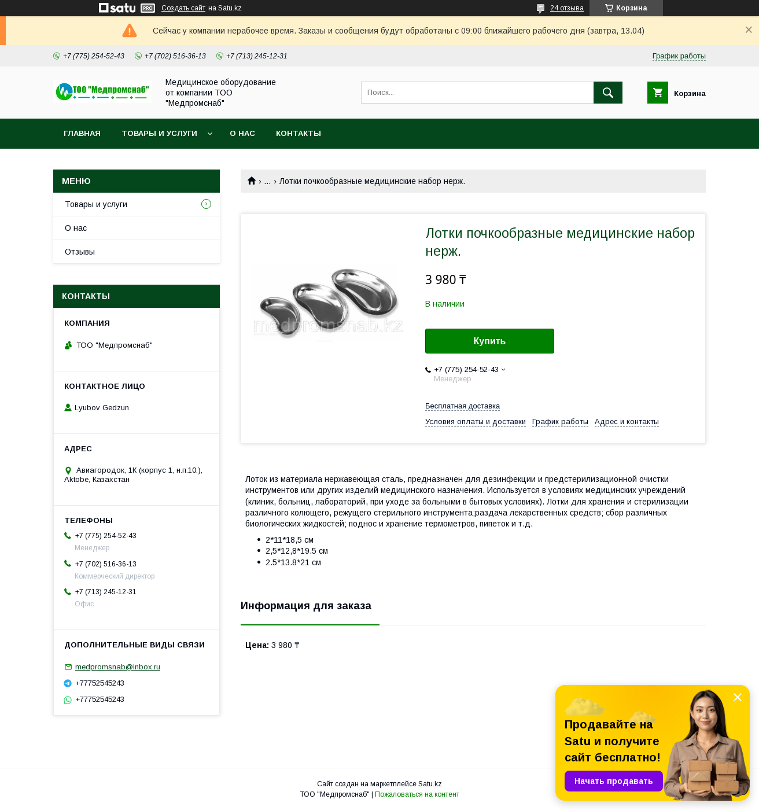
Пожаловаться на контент (417, 794)
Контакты (298, 133)
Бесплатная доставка (462, 406)
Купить (490, 341)
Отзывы (80, 251)
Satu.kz (430, 784)
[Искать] (608, 93)
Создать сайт (183, 8)
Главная (82, 133)
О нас (242, 133)
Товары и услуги (159, 133)
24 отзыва (567, 8)
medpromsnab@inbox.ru (117, 666)
